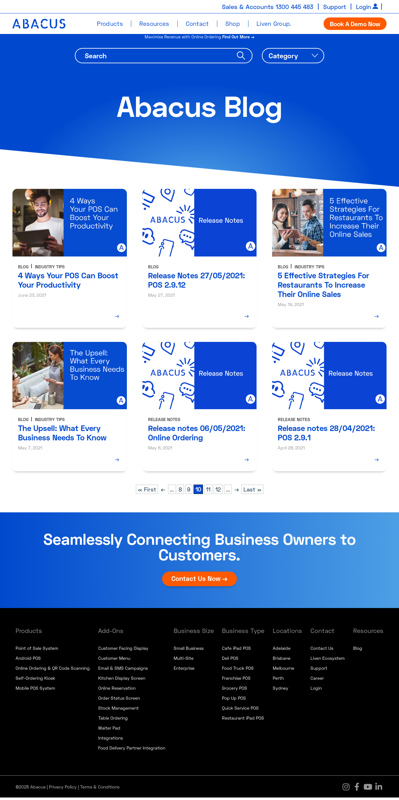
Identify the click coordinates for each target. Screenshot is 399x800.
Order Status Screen (119, 700)
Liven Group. (274, 23)
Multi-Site (184, 660)
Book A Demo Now (355, 23)
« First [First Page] (147, 491)
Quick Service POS (240, 710)
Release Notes (164, 421)
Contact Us (321, 650)
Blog (23, 268)
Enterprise (184, 670)
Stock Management (118, 710)
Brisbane (282, 660)
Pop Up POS (234, 700)
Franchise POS (236, 680)
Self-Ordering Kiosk (35, 680)
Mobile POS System (35, 690)
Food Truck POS (238, 670)
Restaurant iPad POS (243, 720)
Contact (197, 23)
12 (218, 491)
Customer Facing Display (123, 650)
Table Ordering (113, 720)
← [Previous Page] (163, 491)
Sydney (280, 690)
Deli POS (230, 660)
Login (363, 6)
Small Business (189, 650)
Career (317, 680)
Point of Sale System (37, 650)
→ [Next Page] (236, 491)
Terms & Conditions (99, 789)
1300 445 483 (291, 6)
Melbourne (283, 670)
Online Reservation (117, 690)
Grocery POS (234, 690)
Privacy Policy (63, 789)
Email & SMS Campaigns (123, 670)
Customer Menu (114, 660)
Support (333, 6)
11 (208, 491)
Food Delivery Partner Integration (131, 750)
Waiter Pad (109, 730)
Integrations (110, 740)
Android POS (28, 660)
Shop (232, 23)
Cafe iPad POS (236, 650)
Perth (278, 680)
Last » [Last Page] (252, 491)
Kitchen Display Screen (121, 680)
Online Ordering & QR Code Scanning (53, 670)
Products (110, 23)
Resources (154, 23)
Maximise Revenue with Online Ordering (200, 39)
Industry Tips (50, 268)
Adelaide (282, 650)
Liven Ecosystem (327, 660)
